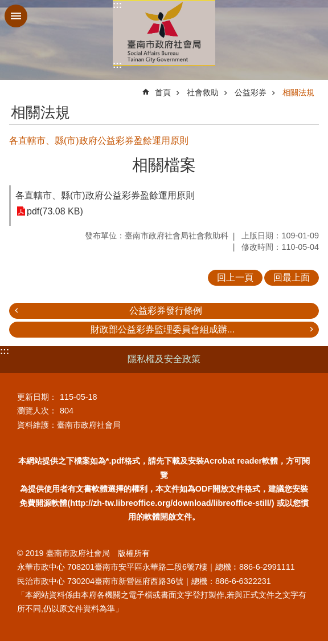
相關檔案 (164, 165)
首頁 (163, 92)
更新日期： (37, 396)
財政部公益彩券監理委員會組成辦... (163, 329)
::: (117, 5)
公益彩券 (250, 92)
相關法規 (298, 92)
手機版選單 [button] (16, 16)
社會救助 (203, 92)
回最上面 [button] (291, 277)
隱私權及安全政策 (164, 359)
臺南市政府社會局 (164, 33)
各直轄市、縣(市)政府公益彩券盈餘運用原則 (105, 195)
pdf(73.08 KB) (55, 211)
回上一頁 (235, 277)
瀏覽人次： (37, 410)
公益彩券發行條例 (165, 310)
